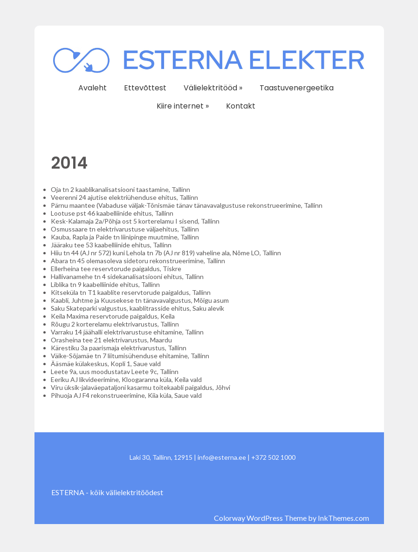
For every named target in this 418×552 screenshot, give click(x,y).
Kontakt (240, 106)
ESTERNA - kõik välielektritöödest (107, 492)
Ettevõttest (145, 87)
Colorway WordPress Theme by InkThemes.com (291, 517)
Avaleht (92, 87)
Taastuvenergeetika (297, 87)
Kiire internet (183, 106)
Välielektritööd (213, 87)
